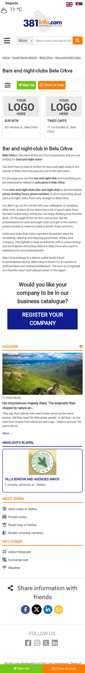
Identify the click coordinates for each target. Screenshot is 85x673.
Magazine (10, 347)
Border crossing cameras (25, 533)
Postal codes (17, 517)
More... (6, 433)
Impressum (62, 663)
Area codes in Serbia (22, 509)
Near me (21, 668)
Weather (14, 568)
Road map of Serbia (22, 525)
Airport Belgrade (19, 552)
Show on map (64, 668)
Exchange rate (18, 560)
